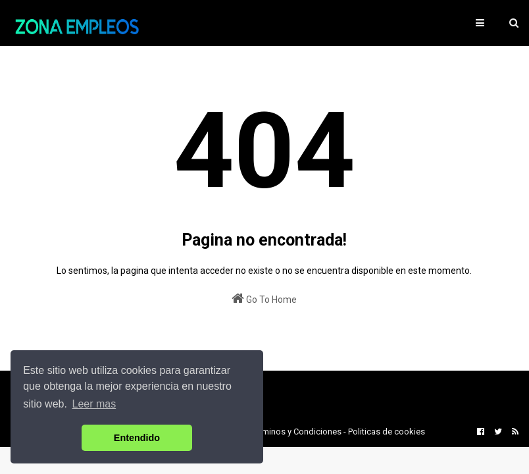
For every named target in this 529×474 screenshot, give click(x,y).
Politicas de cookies (386, 431)
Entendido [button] (137, 438)
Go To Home (264, 298)
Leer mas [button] (94, 403)
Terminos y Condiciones (296, 431)
